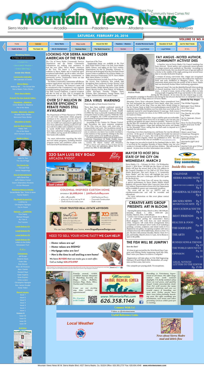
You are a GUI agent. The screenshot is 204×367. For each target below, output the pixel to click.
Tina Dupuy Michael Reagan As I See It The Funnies (23, 217)
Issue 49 (23, 324)
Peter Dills (23, 261)
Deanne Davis (22, 259)
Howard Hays (23, 272)
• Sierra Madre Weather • (22, 65)
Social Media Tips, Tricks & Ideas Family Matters (23, 192)
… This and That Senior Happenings (22, 167)
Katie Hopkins (22, 275)
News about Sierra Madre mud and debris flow (170, 335)
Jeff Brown (23, 256)
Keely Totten (23, 288)
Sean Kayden (23, 277)
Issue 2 (23, 308)
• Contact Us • (22, 62)
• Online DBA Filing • (23, 69)
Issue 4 (23, 303)
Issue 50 (23, 321)
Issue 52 (23, 316)
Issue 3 (23, 305)
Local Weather (80, 323)
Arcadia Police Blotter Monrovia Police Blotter (22, 114)
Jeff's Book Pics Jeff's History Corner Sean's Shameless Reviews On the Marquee (23, 180)
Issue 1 (23, 310)
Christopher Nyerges (23, 282)
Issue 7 (23, 295)
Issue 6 (23, 297)
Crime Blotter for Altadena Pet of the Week (23, 104)
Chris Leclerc (23, 280)
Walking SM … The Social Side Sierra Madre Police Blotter (23, 86)
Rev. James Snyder (22, 285)
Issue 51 (23, 318)
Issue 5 (23, 300)
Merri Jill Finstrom (23, 267)
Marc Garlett (23, 269)
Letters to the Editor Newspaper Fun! (22, 242)
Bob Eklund (22, 264)
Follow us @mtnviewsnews (123, 311)
